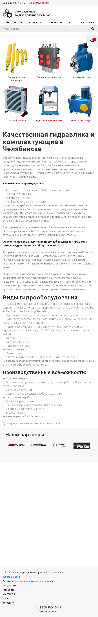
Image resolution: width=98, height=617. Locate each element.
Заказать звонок (39, 2)
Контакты (55, 22)
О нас (71, 24)
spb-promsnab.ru (11, 577)
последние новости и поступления (34, 581)
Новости (35, 22)
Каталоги (87, 22)
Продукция (14, 24)
